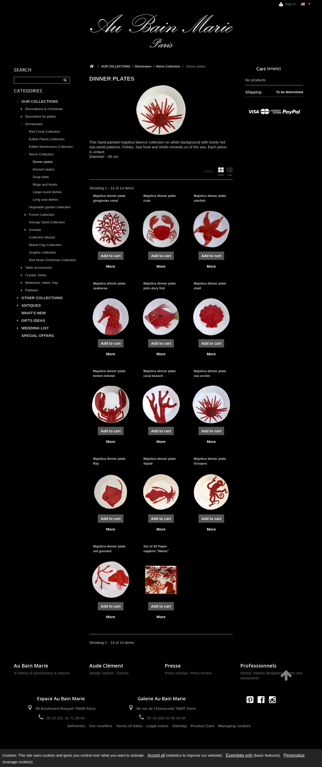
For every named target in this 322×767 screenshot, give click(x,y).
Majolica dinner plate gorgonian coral (109, 198)
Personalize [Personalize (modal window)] (294, 755)
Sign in (287, 4)
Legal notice (157, 736)
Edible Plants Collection (47, 143)
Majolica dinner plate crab (159, 198)
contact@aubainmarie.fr (262, 710)
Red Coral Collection (44, 135)
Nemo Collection (41, 158)
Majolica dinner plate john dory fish (159, 286)
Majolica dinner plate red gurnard (109, 548)
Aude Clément (106, 665)
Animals (35, 234)
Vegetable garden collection (50, 211)
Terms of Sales (129, 736)
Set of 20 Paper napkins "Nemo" (156, 548)
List (230, 172)
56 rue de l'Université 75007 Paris (166, 708)
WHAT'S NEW (33, 317)
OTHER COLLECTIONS (42, 302)
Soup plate (41, 181)
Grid (221, 172)
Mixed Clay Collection (45, 249)
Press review (201, 673)
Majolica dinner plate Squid (159, 461)
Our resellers (100, 736)
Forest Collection (41, 219)
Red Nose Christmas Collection (52, 264)
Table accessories (38, 271)
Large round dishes (47, 196)
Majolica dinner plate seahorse (109, 286)
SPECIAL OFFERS (37, 339)
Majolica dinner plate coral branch (159, 373)
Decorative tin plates (40, 120)
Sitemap (179, 736)
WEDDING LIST (35, 332)
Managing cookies (234, 736)
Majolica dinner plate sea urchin (210, 373)
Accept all (156, 755)
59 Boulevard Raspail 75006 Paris (65, 708)
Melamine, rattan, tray (41, 287)
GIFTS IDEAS (33, 324)
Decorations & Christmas (44, 113)
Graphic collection (42, 256)
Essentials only (239, 755)
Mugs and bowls (45, 188)
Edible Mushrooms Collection (51, 151)
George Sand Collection (47, 226)
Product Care (202, 736)
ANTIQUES (31, 309)
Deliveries (76, 736)
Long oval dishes (45, 203)
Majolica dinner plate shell (210, 286)
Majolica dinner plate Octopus (210, 461)
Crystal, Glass (35, 279)
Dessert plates (43, 173)
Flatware (31, 294)
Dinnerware (34, 128)
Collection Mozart (42, 241)
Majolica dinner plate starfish (210, 198)
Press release (176, 673)
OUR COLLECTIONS (39, 105)
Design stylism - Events (109, 673)
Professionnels (258, 665)
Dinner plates (43, 166)
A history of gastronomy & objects (42, 673)
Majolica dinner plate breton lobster (109, 373)
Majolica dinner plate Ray (109, 461)
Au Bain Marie (31, 665)
